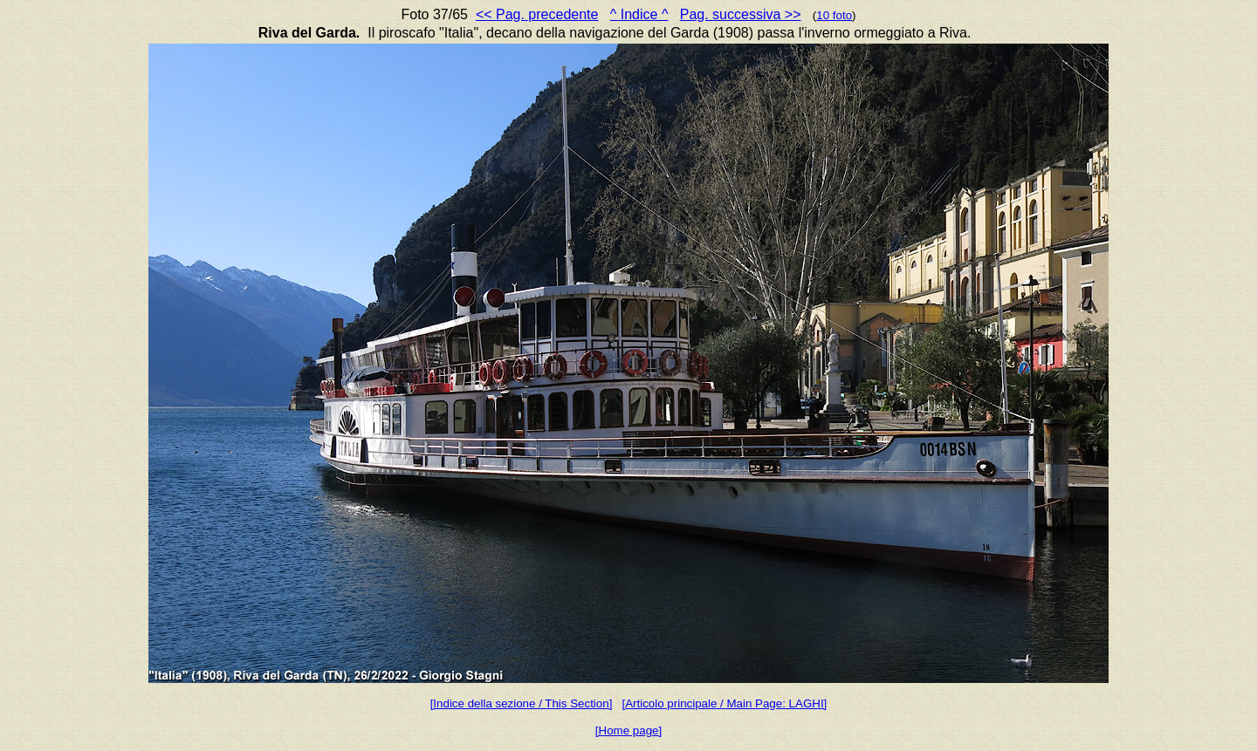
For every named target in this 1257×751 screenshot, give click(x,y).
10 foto (834, 15)
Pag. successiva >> (740, 14)
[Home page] (628, 730)
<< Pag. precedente (537, 14)
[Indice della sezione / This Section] (521, 703)
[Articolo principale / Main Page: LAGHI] (724, 703)
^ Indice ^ (639, 14)
